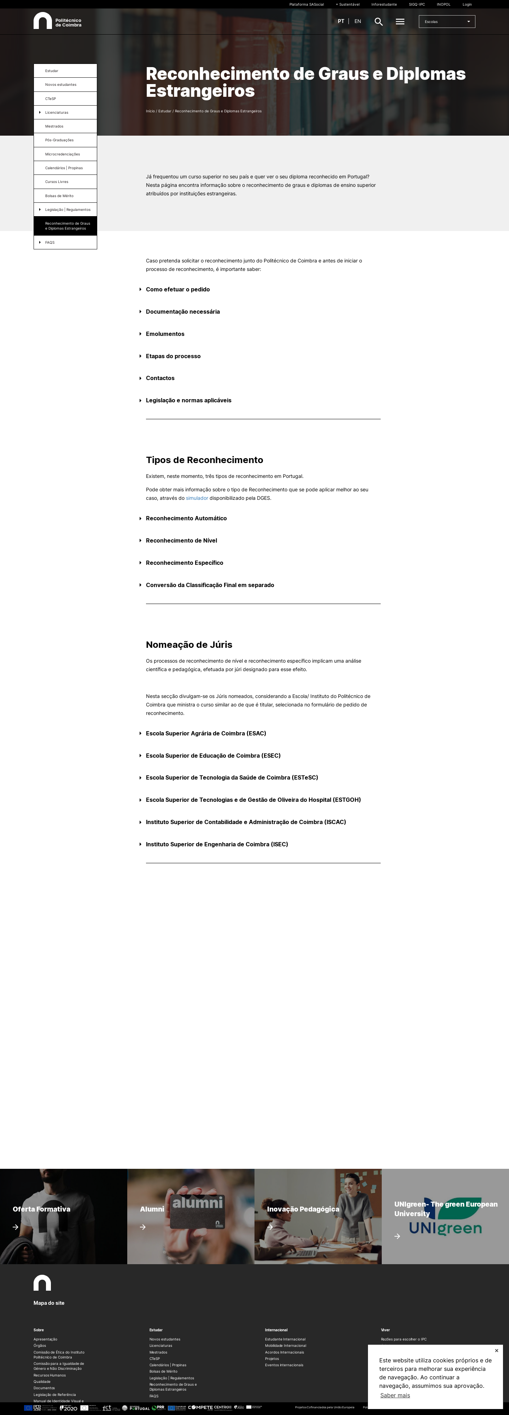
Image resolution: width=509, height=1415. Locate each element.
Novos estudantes (60, 84)
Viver (385, 1330)
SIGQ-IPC (417, 4)
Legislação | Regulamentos (67, 209)
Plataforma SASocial (306, 4)
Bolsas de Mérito (163, 1371)
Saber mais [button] (395, 1395)
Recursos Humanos (50, 1375)
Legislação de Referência (55, 1394)
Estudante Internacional (285, 1339)
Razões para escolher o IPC (404, 1339)
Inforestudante (384, 4)
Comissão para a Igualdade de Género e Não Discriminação (59, 1365)
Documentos (44, 1388)
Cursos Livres (56, 181)
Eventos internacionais (284, 1365)
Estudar (51, 71)
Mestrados (54, 126)
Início (150, 111)
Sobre (39, 1330)
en (358, 21)
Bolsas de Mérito (59, 196)
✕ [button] (497, 1351)
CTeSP (50, 98)
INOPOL (444, 4)
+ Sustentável (347, 4)
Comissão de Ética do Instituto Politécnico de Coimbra (59, 1354)
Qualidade (42, 1381)
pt (341, 21)
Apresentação (45, 1339)
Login (467, 4)
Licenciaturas (56, 112)
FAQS (49, 242)
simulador (197, 498)
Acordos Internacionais (284, 1352)
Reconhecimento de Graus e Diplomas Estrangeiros (67, 225)
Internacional (276, 1330)
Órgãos (40, 1345)
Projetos (272, 1358)
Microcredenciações (62, 154)
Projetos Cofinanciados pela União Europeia (325, 1407)
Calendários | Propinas (64, 168)
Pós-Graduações (59, 140)
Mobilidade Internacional (285, 1345)
